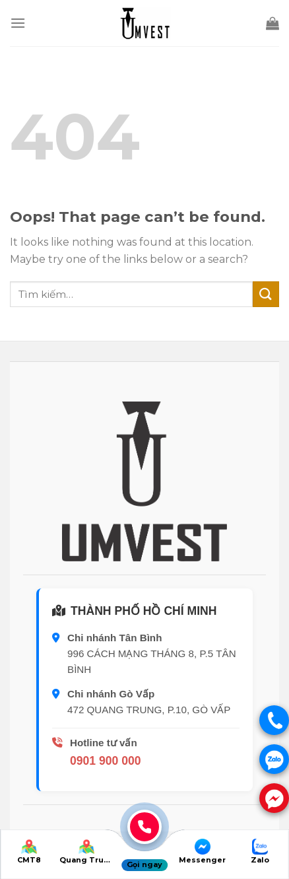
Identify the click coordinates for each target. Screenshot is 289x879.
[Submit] (266, 294)
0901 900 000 (105, 760)
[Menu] (18, 23)
